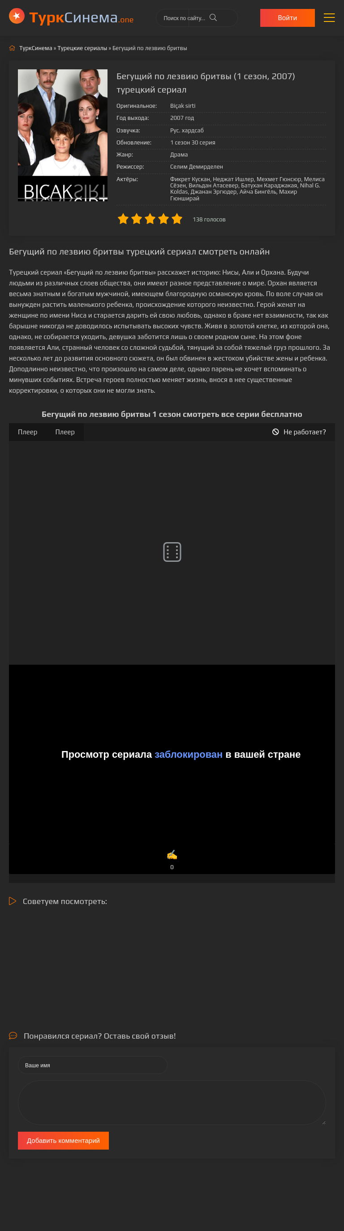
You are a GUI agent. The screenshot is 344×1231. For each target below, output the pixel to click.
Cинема (81, 16)
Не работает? (299, 432)
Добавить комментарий (63, 1140)
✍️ (171, 860)
